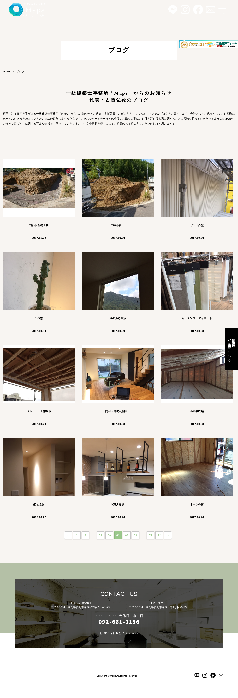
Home (6, 71)
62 (126, 535)
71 (150, 535)
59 (100, 535)
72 (159, 535)
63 (135, 535)
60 (109, 535)
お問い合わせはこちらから (118, 633)
